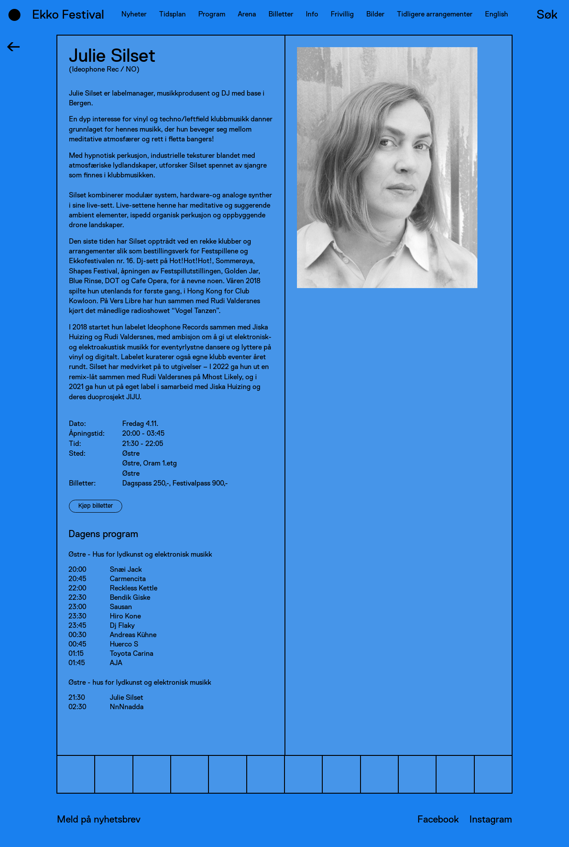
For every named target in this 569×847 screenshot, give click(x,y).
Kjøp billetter (95, 506)
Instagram (490, 820)
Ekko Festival (68, 15)
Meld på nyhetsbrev (98, 820)
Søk (547, 15)
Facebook (438, 820)
